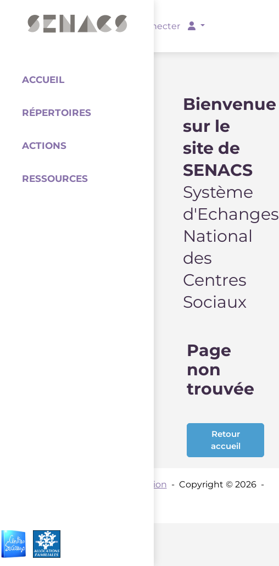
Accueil (43, 79)
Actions (44, 145)
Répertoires (56, 112)
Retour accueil (226, 440)
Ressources (55, 178)
